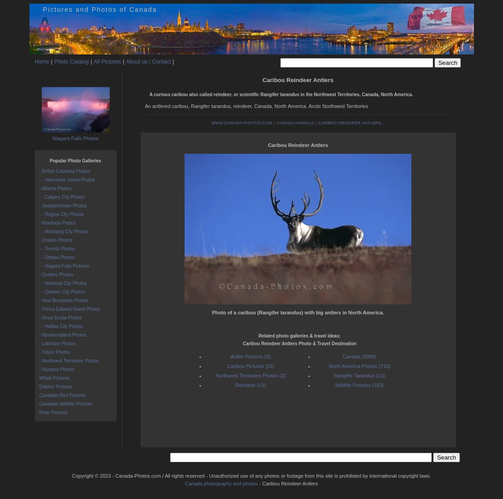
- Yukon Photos (54, 352)
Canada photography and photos (221, 483)
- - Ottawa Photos (57, 257)
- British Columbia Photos (65, 171)
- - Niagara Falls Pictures (64, 266)
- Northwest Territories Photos (69, 360)
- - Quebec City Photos (62, 291)
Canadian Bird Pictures (62, 395)
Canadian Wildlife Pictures (66, 403)
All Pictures (107, 62)
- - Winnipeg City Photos (63, 231)
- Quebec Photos (56, 274)
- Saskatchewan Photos (63, 205)
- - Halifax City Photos (61, 326)
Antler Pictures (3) (250, 356)
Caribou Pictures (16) (250, 366)
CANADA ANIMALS (295, 123)
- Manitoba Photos (57, 222)
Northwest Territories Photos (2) (250, 375)
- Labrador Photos (57, 343)
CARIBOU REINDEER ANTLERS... (351, 123)
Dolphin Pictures (56, 386)
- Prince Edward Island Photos (70, 309)
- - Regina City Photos (61, 214)
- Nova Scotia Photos (60, 317)
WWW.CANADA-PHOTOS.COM (241, 123)
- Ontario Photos (56, 240)
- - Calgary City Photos (62, 197)
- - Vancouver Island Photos (67, 179)
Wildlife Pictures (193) (359, 385)
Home (42, 62)
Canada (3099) (359, 356)
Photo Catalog (71, 62)
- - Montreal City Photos (63, 283)
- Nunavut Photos (56, 369)
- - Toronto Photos (57, 248)
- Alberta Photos (55, 188)
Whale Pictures (54, 378)
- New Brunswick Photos (63, 300)
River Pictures (53, 412)
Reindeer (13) (250, 385)
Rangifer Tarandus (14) (359, 375)
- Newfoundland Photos (63, 335)
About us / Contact (148, 62)
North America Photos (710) (360, 366)
